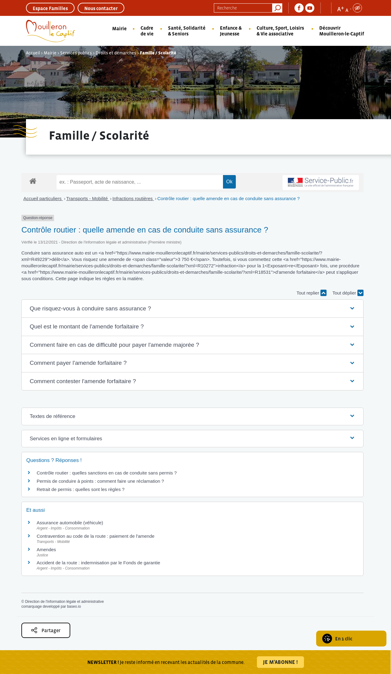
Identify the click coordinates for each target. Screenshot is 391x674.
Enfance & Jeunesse (231, 30)
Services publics (76, 52)
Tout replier (312, 293)
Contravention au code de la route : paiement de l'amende (96, 536)
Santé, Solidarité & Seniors (187, 30)
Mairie (119, 28)
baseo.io (74, 606)
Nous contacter (101, 8)
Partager (45, 630)
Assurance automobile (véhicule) (70, 522)
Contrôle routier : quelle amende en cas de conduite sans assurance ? (228, 198)
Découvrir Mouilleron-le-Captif (341, 30)
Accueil (33, 52)
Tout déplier (348, 293)
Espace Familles (50, 8)
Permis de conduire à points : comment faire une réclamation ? (100, 481)
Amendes (46, 549)
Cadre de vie (147, 30)
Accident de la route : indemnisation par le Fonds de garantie (98, 562)
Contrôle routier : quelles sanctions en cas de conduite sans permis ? (107, 472)
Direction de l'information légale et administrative (64, 601)
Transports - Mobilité (87, 198)
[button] (192, 309)
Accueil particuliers (43, 198)
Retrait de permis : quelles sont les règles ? (81, 489)
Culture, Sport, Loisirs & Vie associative (280, 30)
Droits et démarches (116, 52)
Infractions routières (133, 198)
